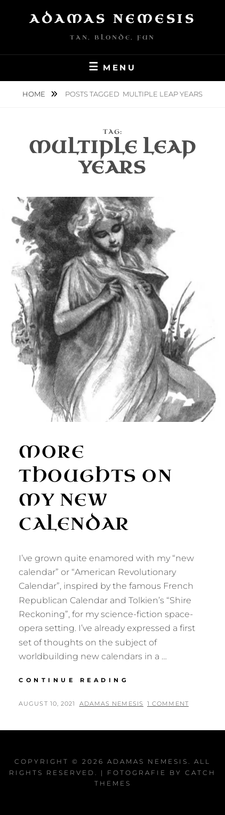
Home (34, 94)
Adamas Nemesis (112, 19)
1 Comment (168, 703)
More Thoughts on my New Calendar (96, 488)
